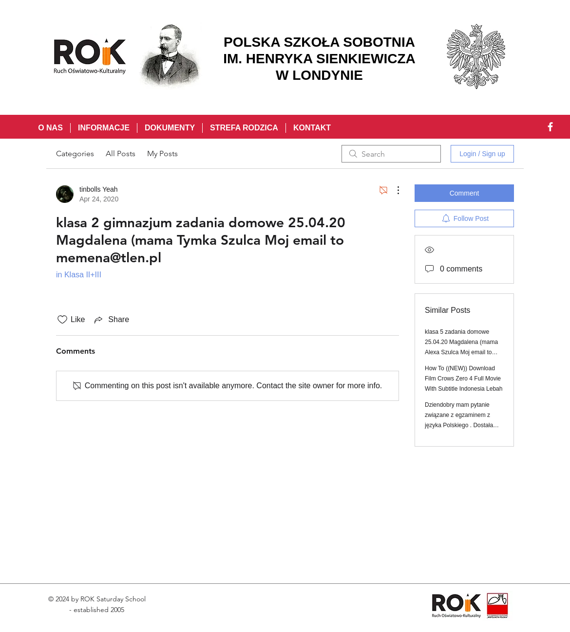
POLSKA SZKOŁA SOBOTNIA (319, 42)
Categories (75, 153)
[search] (391, 154)
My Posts (162, 153)
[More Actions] (393, 190)
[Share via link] (111, 319)
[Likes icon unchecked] (62, 319)
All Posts (120, 153)
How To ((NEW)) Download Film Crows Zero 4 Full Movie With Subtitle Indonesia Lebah (463, 378)
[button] (103, 128)
